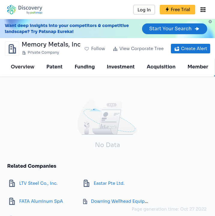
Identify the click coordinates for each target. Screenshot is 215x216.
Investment (121, 67)
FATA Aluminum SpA (41, 201)
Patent (55, 67)
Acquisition (161, 67)
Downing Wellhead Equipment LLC (128, 201)
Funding (84, 67)
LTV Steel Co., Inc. (38, 183)
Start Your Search (174, 29)
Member (198, 67)
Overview (23, 67)
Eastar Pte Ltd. (109, 183)
